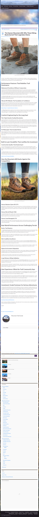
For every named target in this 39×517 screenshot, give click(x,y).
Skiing (4, 461)
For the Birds (27, 512)
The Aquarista (7, 512)
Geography (5, 449)
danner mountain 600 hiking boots (7, 311)
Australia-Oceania (6, 413)
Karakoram (4, 425)
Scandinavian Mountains (7, 433)
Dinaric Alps (5, 417)
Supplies (5, 458)
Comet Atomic (21, 512)
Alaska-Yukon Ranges (6, 403)
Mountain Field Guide (31, 1)
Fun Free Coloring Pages (34, 512)
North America (5, 395)
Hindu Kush (5, 422)
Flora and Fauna (15, 6)
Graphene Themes (8, 515)
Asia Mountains (5, 411)
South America (5, 398)
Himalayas (4, 420)
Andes (4, 408)
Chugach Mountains (6, 29)
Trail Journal (6, 6)
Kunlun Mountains (6, 427)
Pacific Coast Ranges (6, 430)
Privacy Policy (4, 474)
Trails (4, 463)
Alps (3, 405)
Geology (4, 450)
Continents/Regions (5, 386)
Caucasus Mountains (6, 416)
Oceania (4, 397)
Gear (9, 36)
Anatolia (4, 406)
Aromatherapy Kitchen (14, 512)
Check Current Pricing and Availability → (8, 156)
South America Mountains (7, 436)
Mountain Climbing (22, 6)
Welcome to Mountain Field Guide (7, 476)
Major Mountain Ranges (6, 400)
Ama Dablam (9, 373)
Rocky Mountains (6, 431)
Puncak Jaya (9, 364)
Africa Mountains (5, 402)
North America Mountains (7, 428)
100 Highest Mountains (5, 8)
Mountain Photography (6, 460)
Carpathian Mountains (6, 414)
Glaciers (4, 452)
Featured (4, 444)
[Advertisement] (19, 17)
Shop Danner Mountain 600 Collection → (8, 299)
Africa (4, 387)
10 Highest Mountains (30, 6)
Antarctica (4, 389)
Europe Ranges (5, 419)
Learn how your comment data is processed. (22, 353)
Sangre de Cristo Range (11, 369)
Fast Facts (10, 6)
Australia (4, 392)
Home (2, 6)
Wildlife (5, 447)
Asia (3, 390)
